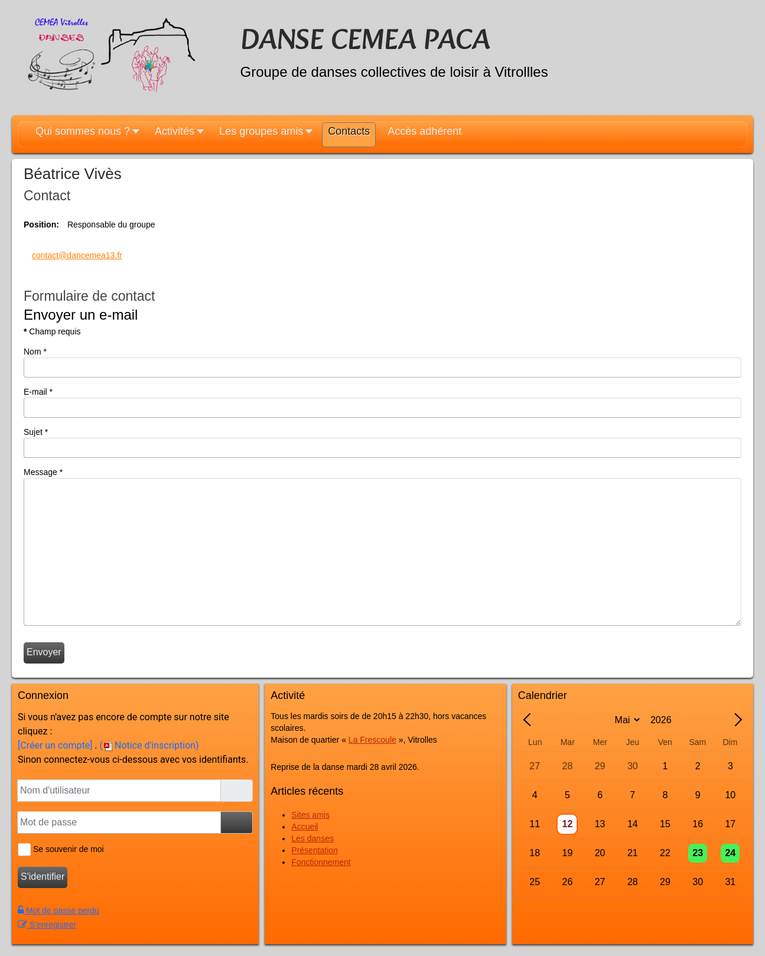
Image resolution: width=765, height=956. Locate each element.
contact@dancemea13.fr (77, 255)
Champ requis (52, 331)
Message (43, 472)
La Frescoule (372, 739)
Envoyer (44, 652)
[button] (86, 135)
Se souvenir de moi (67, 849)
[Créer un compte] (55, 745)
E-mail (38, 391)
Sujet (36, 432)
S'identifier (42, 877)
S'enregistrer (47, 924)
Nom (35, 351)
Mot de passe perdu (58, 910)
